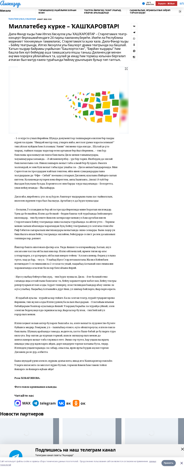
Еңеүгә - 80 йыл (166, 3)
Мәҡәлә (5, 10)
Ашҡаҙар (10, 3)
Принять (168, 463)
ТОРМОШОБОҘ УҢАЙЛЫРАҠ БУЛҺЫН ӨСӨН (57, 11)
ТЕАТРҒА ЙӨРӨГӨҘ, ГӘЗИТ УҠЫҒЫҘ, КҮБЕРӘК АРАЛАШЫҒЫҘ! (102, 11)
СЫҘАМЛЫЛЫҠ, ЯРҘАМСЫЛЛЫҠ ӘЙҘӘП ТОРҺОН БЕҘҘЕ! (150, 11)
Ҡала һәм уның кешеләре (22, 19)
